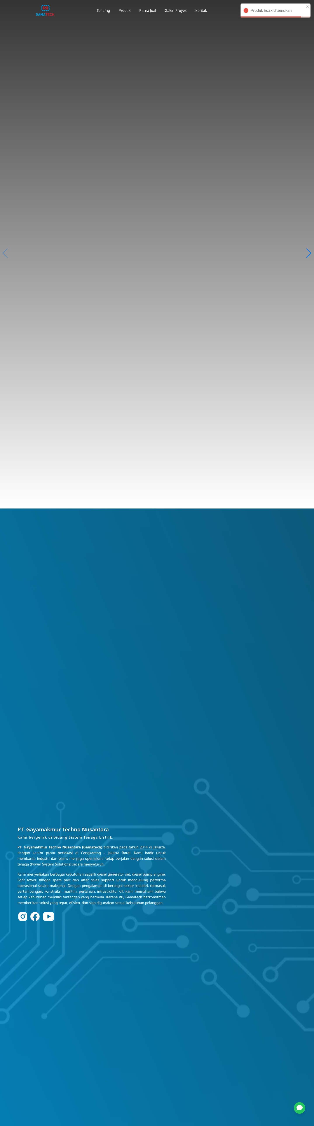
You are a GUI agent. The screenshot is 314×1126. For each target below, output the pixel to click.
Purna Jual (147, 10)
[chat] (299, 1108)
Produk (125, 10)
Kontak (201, 10)
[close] (307, 6)
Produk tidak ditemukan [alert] (276, 11)
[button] (302, 1108)
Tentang (103, 10)
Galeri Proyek (176, 10)
